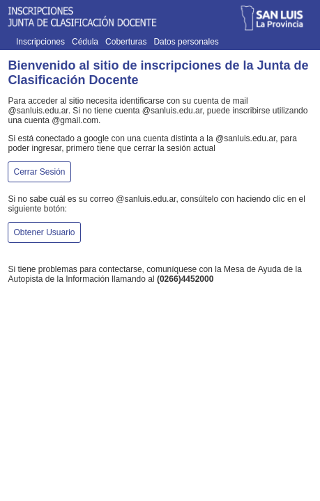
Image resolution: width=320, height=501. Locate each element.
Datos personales (185, 42)
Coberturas (125, 42)
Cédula (85, 42)
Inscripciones (40, 42)
